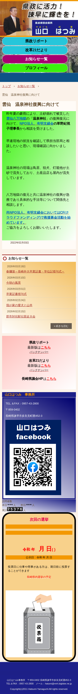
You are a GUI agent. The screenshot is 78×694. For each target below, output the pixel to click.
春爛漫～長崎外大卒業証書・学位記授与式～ (35, 271)
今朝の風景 (13, 282)
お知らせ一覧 (36, 59)
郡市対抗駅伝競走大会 (20, 316)
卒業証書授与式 (16, 294)
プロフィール (36, 68)
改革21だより (36, 50)
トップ (6, 86)
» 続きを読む (61, 326)
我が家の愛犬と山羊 (19, 305)
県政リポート (36, 41)
